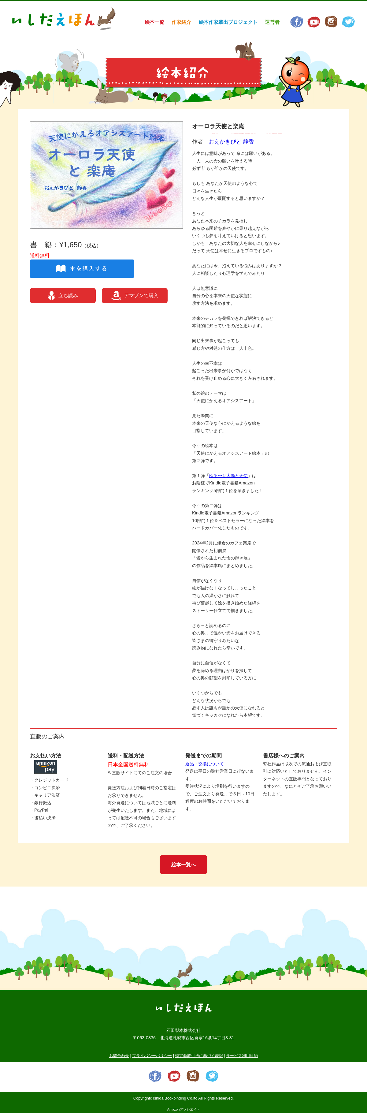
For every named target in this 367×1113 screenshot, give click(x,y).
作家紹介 (181, 22)
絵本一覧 (154, 22)
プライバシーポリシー (152, 1055)
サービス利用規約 (242, 1055)
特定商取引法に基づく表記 (199, 1055)
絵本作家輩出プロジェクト (228, 22)
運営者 (272, 22)
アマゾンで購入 (134, 295)
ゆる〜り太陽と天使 (228, 475)
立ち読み (63, 295)
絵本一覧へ (183, 864)
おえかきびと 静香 (231, 142)
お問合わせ (119, 1055)
